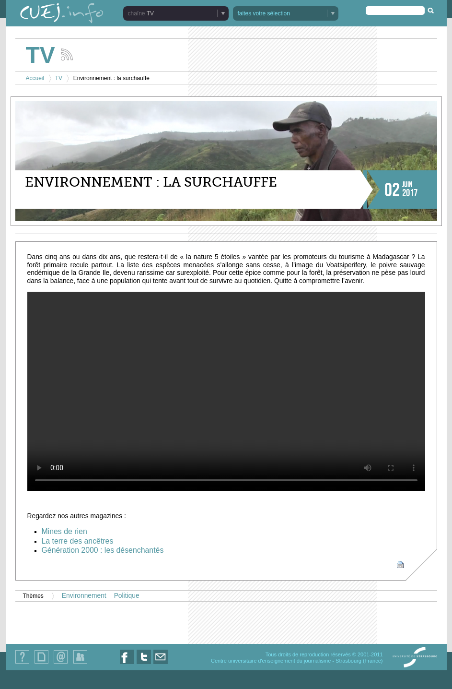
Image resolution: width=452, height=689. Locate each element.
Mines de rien (64, 531)
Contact (61, 663)
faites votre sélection (264, 13)
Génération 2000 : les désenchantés (103, 550)
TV (150, 13)
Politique (126, 595)
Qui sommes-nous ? (22, 663)
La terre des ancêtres (78, 541)
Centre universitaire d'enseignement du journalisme (271, 661)
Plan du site (41, 663)
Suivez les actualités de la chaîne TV (67, 54)
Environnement (84, 595)
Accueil (35, 78)
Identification (80, 663)
